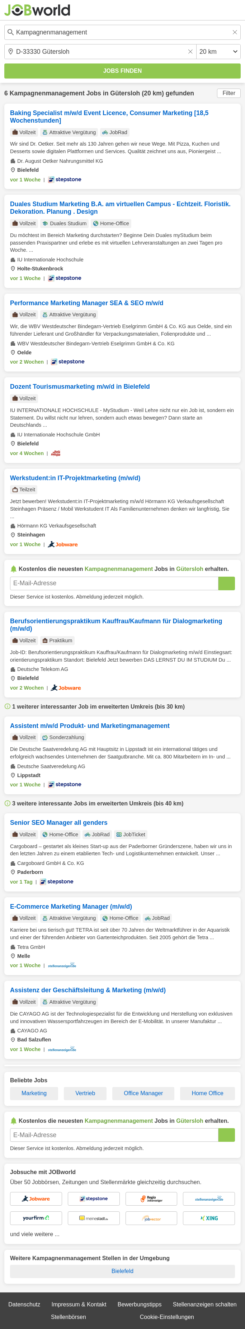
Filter (228, 93)
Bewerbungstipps (140, 1304)
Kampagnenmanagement (47, 93)
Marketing (34, 1093)
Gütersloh (125, 93)
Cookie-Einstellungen (167, 1317)
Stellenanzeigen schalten (205, 1304)
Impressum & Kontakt (79, 1304)
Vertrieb (85, 1093)
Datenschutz (24, 1304)
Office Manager (143, 1093)
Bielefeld (122, 1271)
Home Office (207, 1093)
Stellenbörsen (68, 1317)
